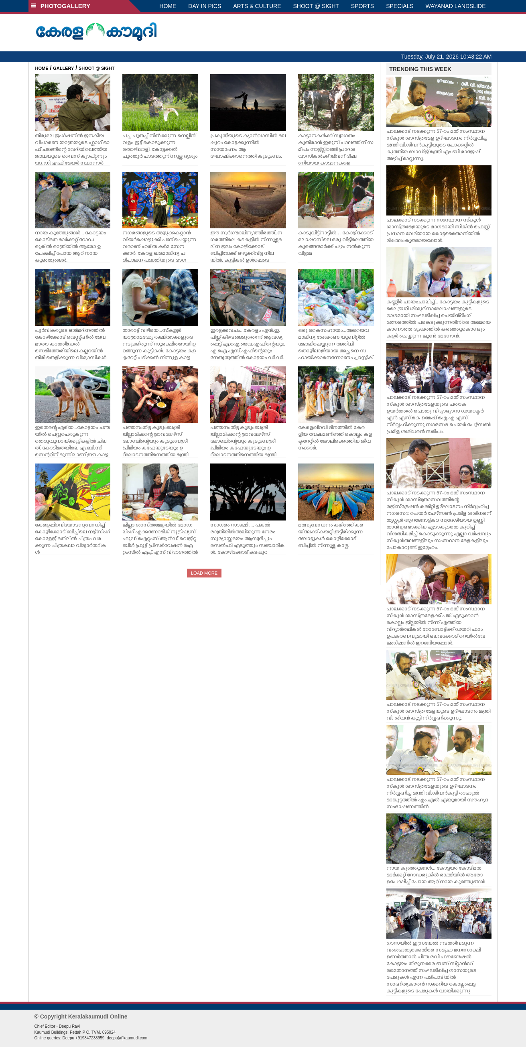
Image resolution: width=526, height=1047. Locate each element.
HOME (167, 6)
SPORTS (362, 6)
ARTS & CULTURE (257, 6)
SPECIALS (399, 6)
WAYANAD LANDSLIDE (456, 6)
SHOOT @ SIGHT (316, 6)
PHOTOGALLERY (60, 5)
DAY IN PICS (204, 6)
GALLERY (63, 68)
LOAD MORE (204, 573)
